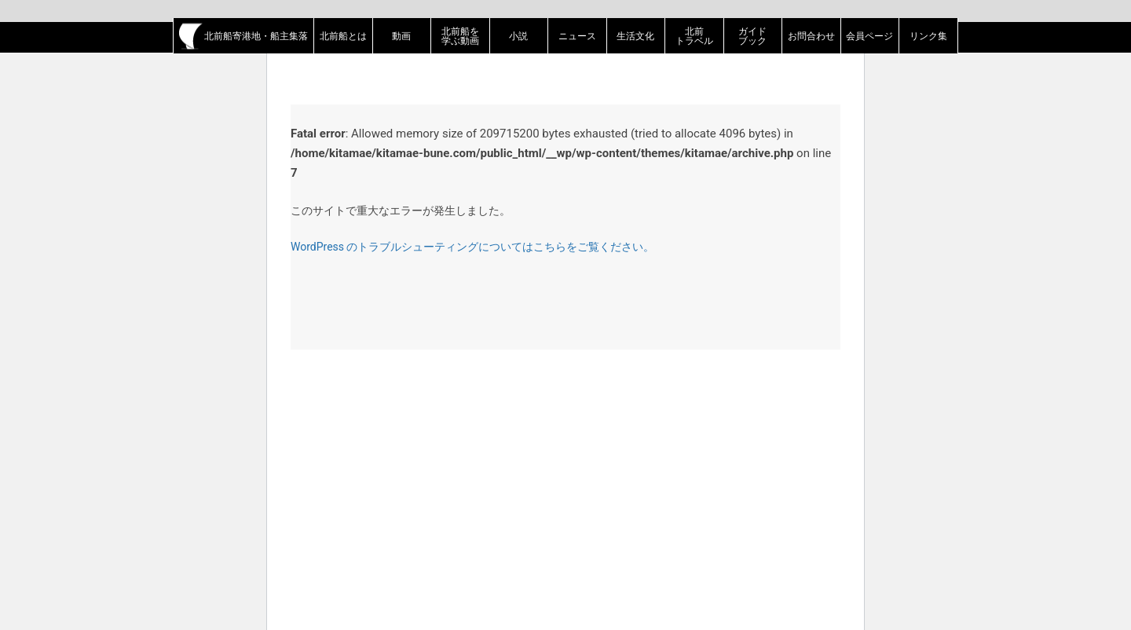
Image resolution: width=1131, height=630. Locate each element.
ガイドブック (752, 36)
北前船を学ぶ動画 (460, 36)
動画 (401, 36)
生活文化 (635, 36)
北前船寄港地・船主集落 (243, 36)
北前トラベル (694, 36)
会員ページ (869, 36)
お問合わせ (811, 36)
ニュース (577, 36)
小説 (518, 36)
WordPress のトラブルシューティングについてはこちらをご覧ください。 (473, 246)
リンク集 (928, 36)
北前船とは (343, 36)
